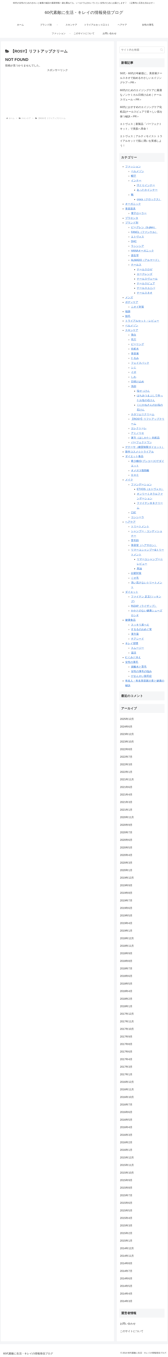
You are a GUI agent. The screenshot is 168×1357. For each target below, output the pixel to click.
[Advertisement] (57, 93)
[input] (141, 50)
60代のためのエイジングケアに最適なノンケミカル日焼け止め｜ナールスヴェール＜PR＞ (141, 95)
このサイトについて (131, 1331)
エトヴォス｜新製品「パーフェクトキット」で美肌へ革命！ (141, 126)
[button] (161, 49)
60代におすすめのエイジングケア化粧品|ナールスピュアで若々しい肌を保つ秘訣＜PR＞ (141, 112)
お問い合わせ (128, 1323)
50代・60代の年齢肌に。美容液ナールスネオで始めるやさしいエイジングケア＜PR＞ (141, 78)
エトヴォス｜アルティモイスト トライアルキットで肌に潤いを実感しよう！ (141, 141)
